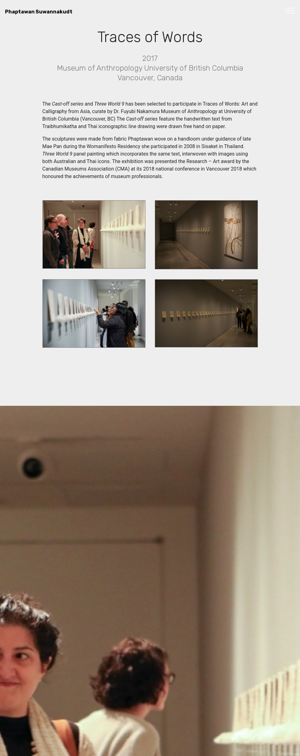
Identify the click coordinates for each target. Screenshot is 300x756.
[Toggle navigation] (290, 10)
